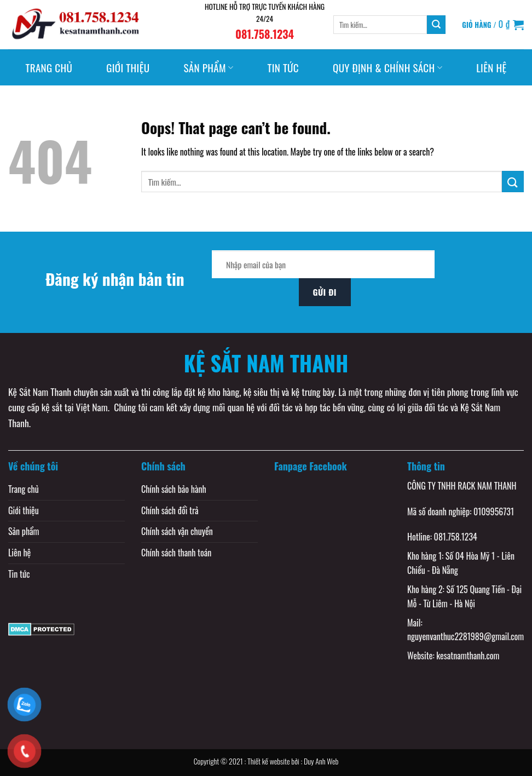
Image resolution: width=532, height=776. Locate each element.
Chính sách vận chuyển (177, 531)
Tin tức (283, 67)
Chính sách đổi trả (170, 510)
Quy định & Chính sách (387, 67)
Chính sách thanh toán (176, 552)
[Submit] (436, 24)
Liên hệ (491, 67)
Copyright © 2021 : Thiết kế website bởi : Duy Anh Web (266, 761)
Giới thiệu (127, 67)
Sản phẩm (208, 67)
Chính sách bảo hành (173, 489)
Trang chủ (48, 67)
